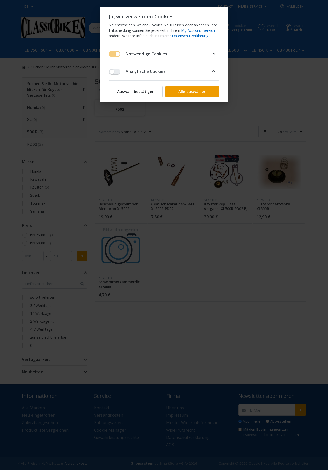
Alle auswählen (192, 91)
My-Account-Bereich (198, 30)
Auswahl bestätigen (136, 91)
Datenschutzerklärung (190, 35)
